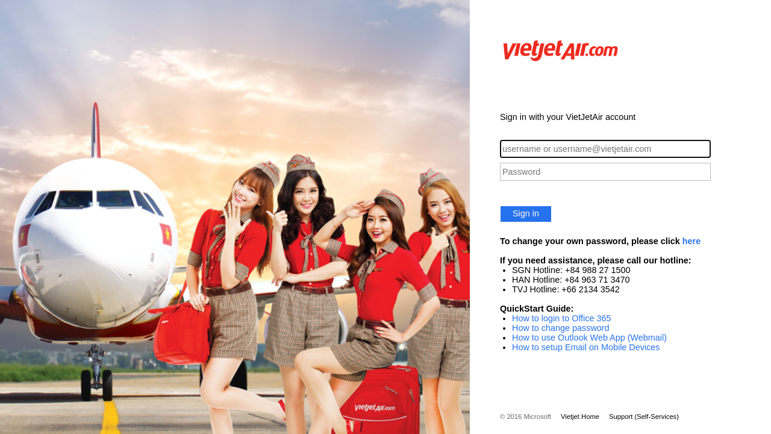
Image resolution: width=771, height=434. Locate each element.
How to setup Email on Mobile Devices (586, 347)
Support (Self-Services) (644, 416)
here (691, 241)
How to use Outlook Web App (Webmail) (589, 337)
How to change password (561, 328)
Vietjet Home (580, 416)
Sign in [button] (526, 213)
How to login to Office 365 (561, 318)
